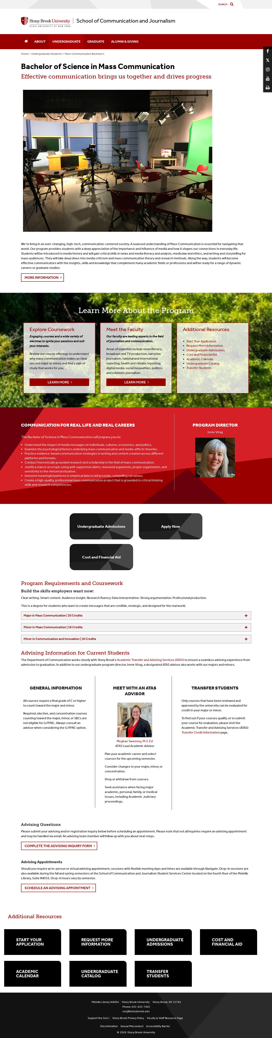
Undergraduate (66, 41)
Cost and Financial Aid (227, 942)
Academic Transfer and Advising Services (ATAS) (150, 660)
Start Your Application (30, 942)
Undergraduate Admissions (165, 942)
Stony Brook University (141, 1032)
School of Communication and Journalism (125, 21)
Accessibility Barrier (158, 1026)
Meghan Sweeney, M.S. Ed (135, 741)
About (40, 41)
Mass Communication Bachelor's (84, 54)
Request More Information (97, 942)
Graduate (95, 41)
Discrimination (109, 1026)
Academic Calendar (27, 974)
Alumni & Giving (124, 41)
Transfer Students (198, 368)
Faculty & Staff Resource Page (165, 1018)
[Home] (26, 41)
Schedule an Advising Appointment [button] (57, 888)
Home (25, 54)
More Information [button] (42, 277)
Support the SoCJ (98, 1018)
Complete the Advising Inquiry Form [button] (58, 846)
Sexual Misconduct (131, 1026)
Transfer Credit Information (201, 732)
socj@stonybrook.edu (136, 1011)
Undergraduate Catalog (202, 363)
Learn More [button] (58, 382)
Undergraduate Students (46, 54)
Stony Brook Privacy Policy (128, 1018)
